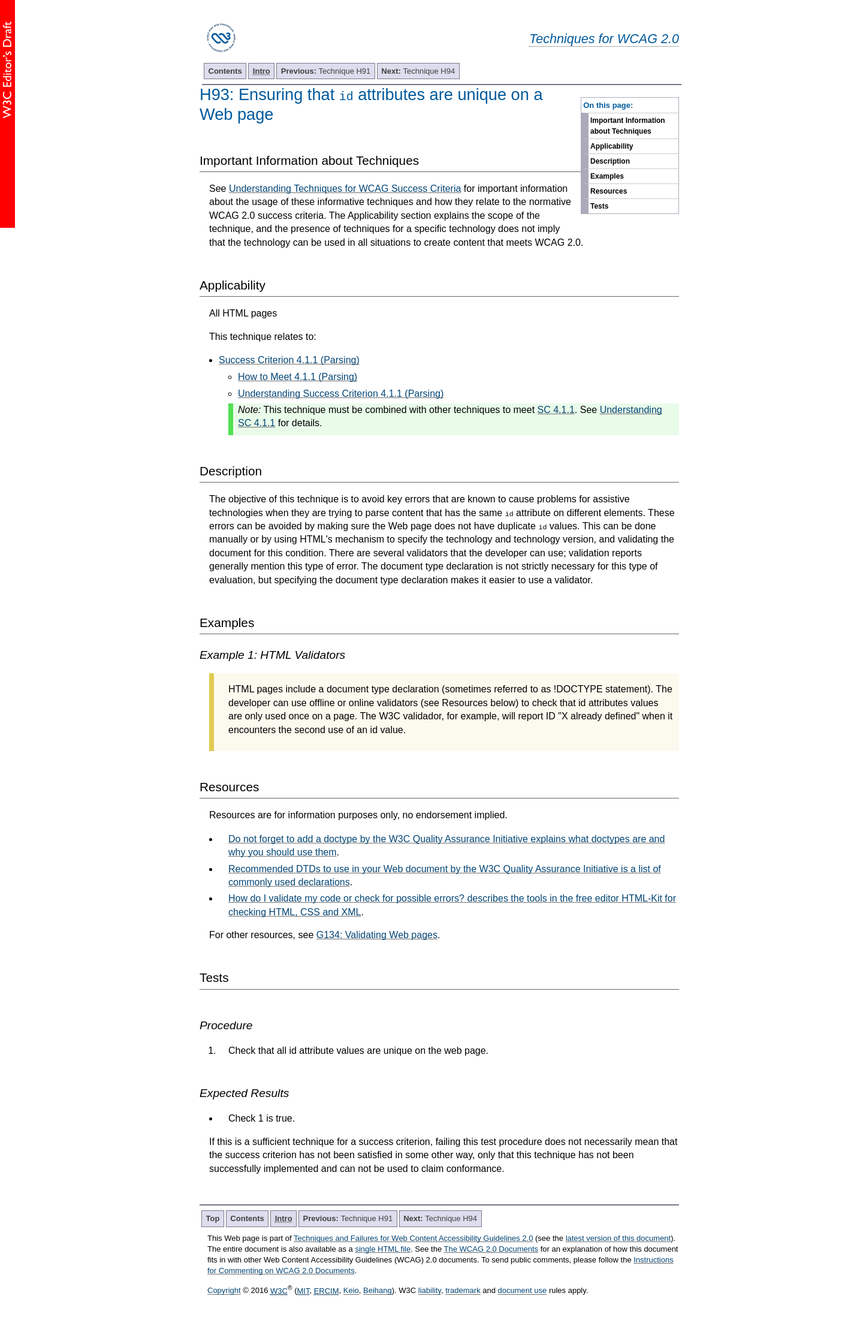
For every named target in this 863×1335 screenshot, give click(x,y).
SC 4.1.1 (556, 410)
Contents (225, 71)
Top (213, 1218)
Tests (599, 206)
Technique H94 (418, 71)
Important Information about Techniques (627, 125)
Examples (607, 176)
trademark (463, 1290)
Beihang (377, 1290)
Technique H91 (326, 71)
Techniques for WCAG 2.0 (604, 38)
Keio (351, 1290)
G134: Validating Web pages (376, 935)
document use (522, 1290)
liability (429, 1290)
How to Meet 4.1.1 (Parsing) (297, 377)
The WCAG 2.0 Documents (491, 1248)
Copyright (224, 1290)
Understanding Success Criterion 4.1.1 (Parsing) (340, 393)
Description (610, 161)
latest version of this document (618, 1238)
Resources (608, 191)
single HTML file (383, 1248)
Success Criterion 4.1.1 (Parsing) (289, 360)
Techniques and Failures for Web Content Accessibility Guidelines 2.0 (413, 1238)
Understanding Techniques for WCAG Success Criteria (345, 188)
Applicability (611, 146)
